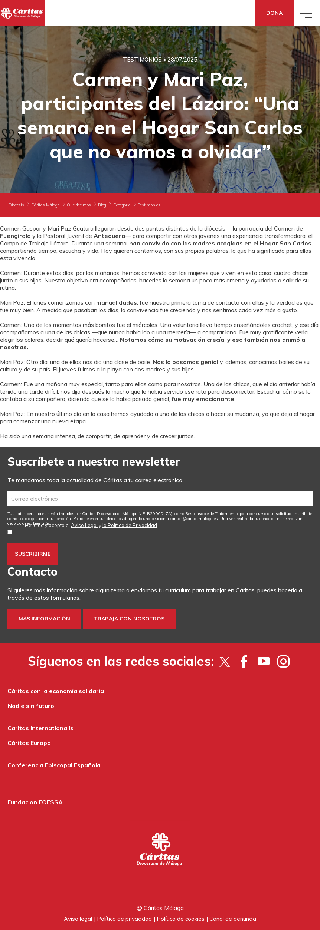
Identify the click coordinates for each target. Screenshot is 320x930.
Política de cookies (181, 918)
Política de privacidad (124, 918)
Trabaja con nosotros (129, 618)
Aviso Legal (84, 525)
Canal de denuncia (232, 918)
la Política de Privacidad (129, 525)
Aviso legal (78, 918)
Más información (44, 618)
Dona (274, 13)
